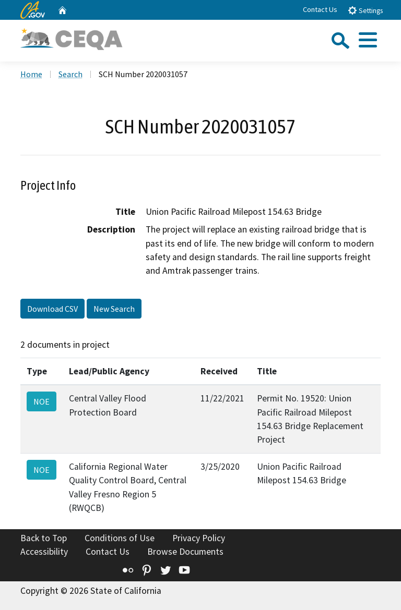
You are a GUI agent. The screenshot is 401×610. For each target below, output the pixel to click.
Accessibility (44, 551)
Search (70, 74)
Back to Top (43, 538)
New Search (114, 308)
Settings (365, 10)
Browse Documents (185, 551)
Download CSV (52, 308)
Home (31, 74)
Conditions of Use (120, 538)
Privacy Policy (198, 538)
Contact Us (320, 9)
